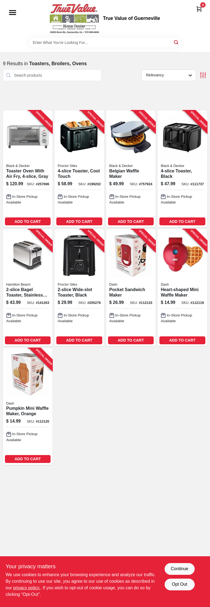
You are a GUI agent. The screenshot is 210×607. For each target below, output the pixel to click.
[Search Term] (105, 42)
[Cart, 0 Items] (199, 9)
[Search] (176, 42)
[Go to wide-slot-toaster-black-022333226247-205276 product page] (79, 287)
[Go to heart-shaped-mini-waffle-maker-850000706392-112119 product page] (182, 287)
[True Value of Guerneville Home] (74, 18)
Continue (179, 568)
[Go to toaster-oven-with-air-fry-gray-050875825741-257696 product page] (28, 168)
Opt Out (179, 584)
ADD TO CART (27, 221)
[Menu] (12, 12)
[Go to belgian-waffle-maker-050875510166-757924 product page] (131, 168)
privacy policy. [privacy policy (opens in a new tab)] (26, 587)
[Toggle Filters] (203, 75)
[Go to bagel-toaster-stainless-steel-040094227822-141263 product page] (28, 287)
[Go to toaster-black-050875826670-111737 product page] (182, 168)
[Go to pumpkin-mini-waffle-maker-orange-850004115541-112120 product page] (28, 406)
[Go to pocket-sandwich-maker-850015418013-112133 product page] (131, 287)
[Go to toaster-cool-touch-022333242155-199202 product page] (79, 168)
